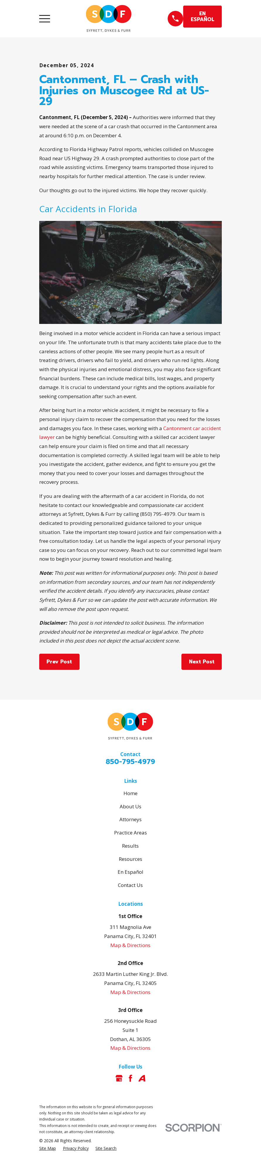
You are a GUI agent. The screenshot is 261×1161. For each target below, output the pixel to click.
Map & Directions (130, 945)
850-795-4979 (130, 762)
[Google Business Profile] (119, 1078)
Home (130, 793)
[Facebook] (130, 1078)
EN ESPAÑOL (202, 16)
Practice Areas (130, 832)
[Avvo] (141, 1078)
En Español (130, 871)
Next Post (201, 661)
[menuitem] (47, 1148)
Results (130, 845)
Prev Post (59, 661)
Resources (130, 859)
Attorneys (130, 819)
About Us (130, 806)
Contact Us (130, 885)
